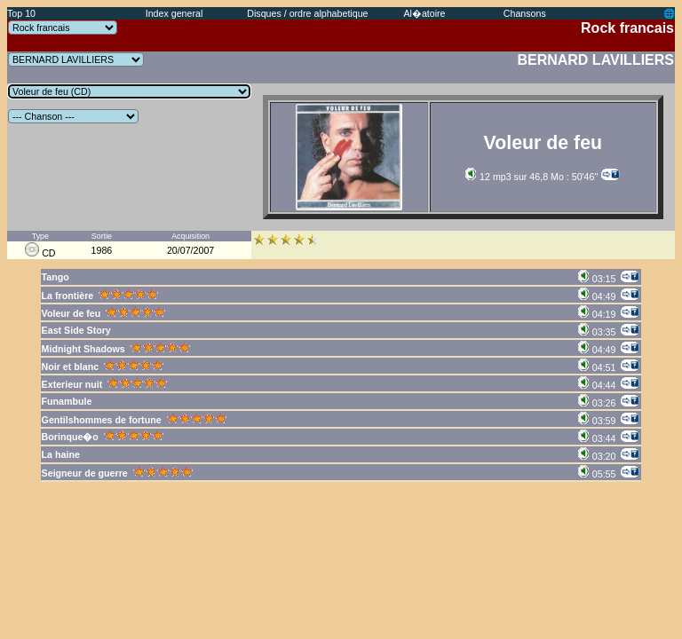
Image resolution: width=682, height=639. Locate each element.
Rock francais (627, 28)
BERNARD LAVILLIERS (595, 59)
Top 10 (21, 13)
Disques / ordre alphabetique (307, 13)
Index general (174, 13)
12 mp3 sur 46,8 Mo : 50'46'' (531, 176)
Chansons (525, 13)
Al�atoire (424, 13)
